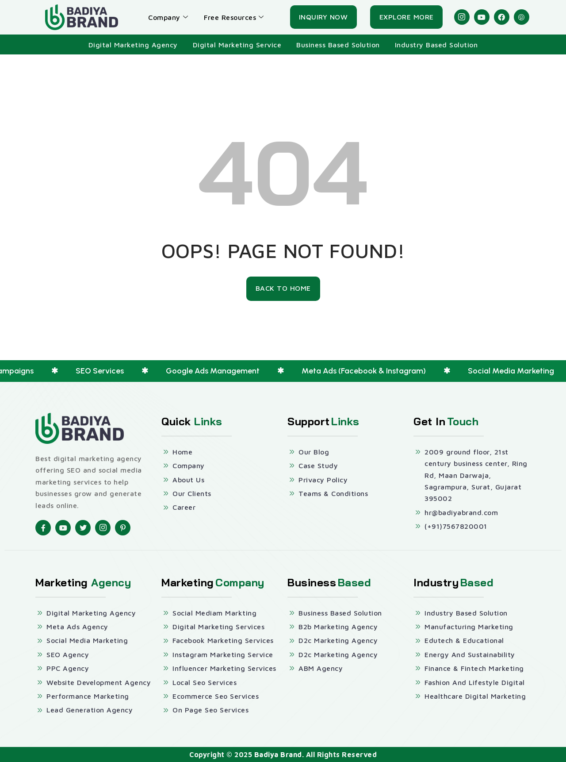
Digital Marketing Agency (133, 45)
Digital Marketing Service (237, 45)
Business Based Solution (338, 45)
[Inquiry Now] (323, 17)
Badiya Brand (278, 754)
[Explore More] (406, 17)
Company (168, 17)
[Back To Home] (283, 288)
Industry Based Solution (436, 45)
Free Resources (234, 17)
